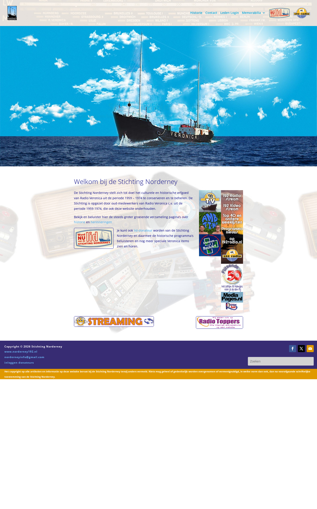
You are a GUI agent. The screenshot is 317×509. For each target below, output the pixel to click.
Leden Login (229, 13)
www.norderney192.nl (20, 351)
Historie (196, 13)
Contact (211, 13)
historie (80, 222)
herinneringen (101, 222)
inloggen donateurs (19, 362)
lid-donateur (143, 230)
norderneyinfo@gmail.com (24, 357)
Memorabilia (251, 13)
